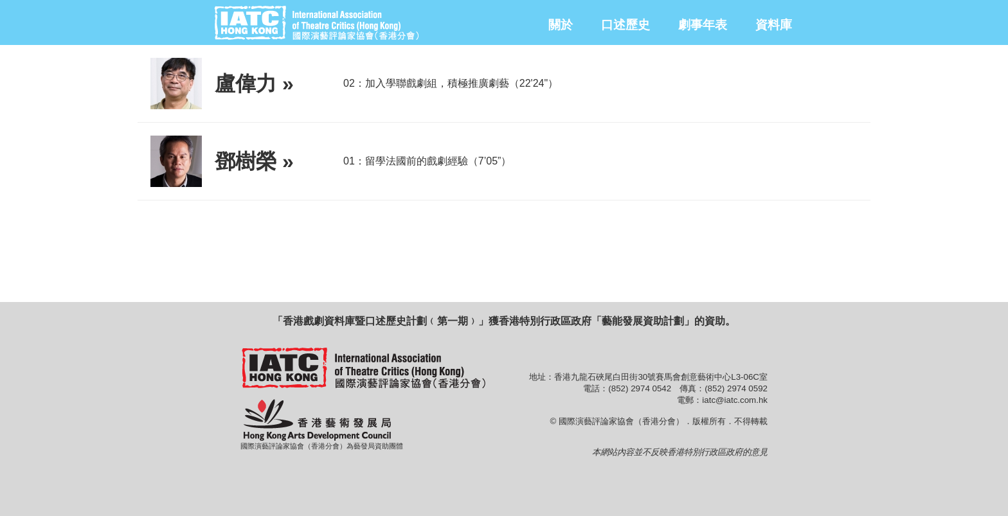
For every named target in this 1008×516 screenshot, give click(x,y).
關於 (560, 24)
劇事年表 (702, 24)
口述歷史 (625, 24)
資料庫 (773, 24)
